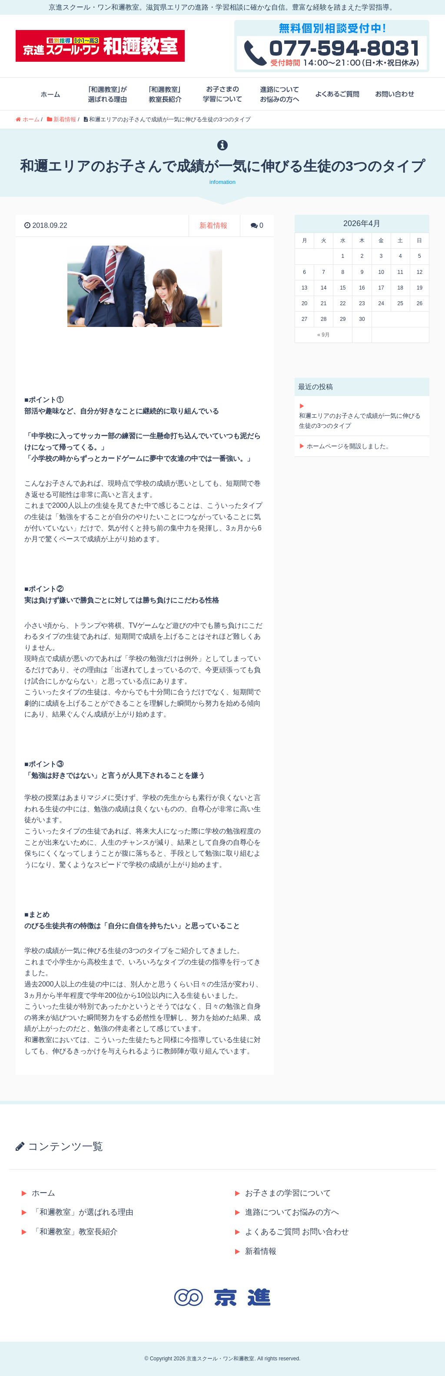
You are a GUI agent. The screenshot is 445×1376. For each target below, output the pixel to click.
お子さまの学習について (283, 1193)
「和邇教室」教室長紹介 (70, 1231)
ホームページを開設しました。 (349, 446)
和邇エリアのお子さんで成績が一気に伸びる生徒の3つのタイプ (360, 420)
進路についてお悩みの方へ (287, 1212)
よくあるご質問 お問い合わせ (292, 1231)
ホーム (38, 1193)
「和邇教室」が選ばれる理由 (77, 1212)
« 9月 (323, 335)
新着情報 (213, 225)
